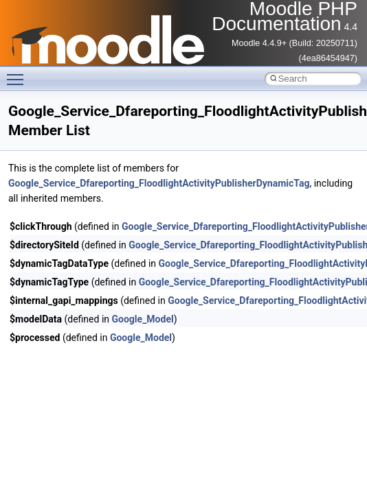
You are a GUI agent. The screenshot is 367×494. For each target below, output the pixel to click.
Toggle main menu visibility (18, 73)
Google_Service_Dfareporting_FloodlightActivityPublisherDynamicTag (158, 183)
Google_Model (143, 319)
